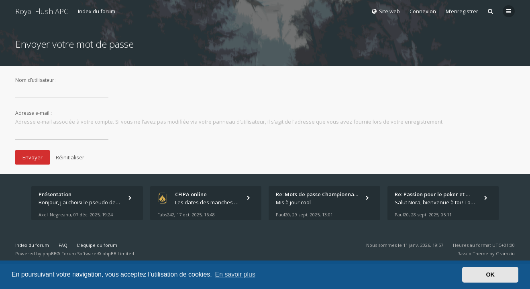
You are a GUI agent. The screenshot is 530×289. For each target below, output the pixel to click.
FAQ (63, 245)
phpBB (50, 253)
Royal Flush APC (41, 11)
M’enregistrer (462, 11)
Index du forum (96, 11)
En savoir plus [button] (235, 274)
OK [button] (490, 274)
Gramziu (505, 253)
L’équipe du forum (97, 245)
